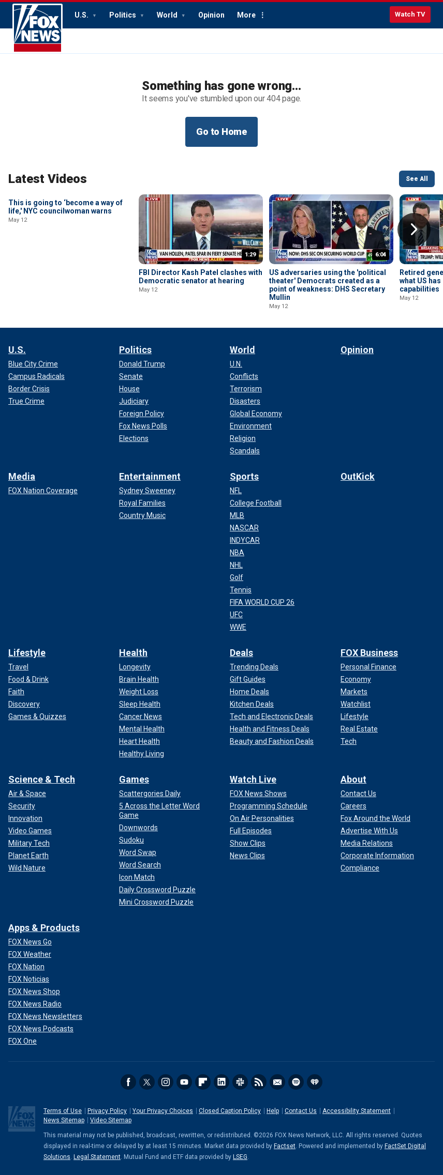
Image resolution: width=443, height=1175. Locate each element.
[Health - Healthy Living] (141, 754)
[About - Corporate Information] (377, 855)
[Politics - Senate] (131, 376)
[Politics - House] (129, 389)
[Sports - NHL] (236, 565)
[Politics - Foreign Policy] (141, 413)
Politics (123, 15)
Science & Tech (41, 779)
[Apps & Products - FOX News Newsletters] (45, 1016)
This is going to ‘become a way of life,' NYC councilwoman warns (65, 276)
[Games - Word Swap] (137, 852)
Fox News (37, 28)
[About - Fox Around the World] (375, 818)
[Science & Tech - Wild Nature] (27, 868)
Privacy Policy (107, 1111)
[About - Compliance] (360, 868)
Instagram (165, 1082)
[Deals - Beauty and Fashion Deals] (272, 741)
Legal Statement (97, 1157)
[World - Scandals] (245, 451)
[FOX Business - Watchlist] (356, 704)
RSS (259, 1082)
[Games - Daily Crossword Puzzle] (157, 890)
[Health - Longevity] (135, 667)
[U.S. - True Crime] (26, 401)
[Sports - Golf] (236, 577)
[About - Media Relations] (367, 843)
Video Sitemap (110, 1120)
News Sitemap (63, 1120)
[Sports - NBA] (237, 552)
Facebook (128, 1082)
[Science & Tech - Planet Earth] (28, 855)
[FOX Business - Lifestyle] (354, 716)
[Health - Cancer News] (140, 716)
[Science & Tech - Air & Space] (27, 793)
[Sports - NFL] (236, 490)
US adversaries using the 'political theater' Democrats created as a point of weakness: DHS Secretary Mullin (327, 284)
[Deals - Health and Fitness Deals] (269, 729)
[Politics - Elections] (134, 438)
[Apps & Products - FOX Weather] (29, 954)
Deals (241, 652)
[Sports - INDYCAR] (245, 540)
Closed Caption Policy (230, 1111)
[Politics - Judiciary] (134, 401)
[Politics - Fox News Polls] (143, 426)
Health (133, 652)
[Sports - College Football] (256, 503)
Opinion (211, 15)
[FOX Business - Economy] (356, 679)
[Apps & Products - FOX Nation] (26, 967)
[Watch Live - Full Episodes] (251, 831)
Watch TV (410, 14)
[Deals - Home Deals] (249, 692)
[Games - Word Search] (140, 865)
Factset (285, 1146)
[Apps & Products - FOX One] (22, 1041)
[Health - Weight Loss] (138, 692)
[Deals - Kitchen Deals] (252, 704)
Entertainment (150, 476)
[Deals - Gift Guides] (247, 679)
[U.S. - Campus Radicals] (36, 376)
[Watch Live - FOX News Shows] (258, 793)
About (353, 779)
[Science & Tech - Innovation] (25, 818)
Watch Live (253, 779)
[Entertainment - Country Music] (142, 515)
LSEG (240, 1157)
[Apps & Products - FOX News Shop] (34, 991)
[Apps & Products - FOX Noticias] (28, 979)
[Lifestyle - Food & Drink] (28, 679)
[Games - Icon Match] (137, 877)
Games (134, 779)
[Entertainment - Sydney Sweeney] (147, 490)
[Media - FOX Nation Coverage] (43, 490)
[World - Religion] (243, 438)
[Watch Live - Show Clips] (247, 843)
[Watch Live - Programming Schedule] (268, 806)
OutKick (358, 476)
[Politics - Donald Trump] (142, 364)
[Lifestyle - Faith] (16, 692)
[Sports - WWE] (238, 627)
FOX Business (369, 652)
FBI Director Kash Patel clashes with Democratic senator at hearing (200, 276)
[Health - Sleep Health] (139, 704)
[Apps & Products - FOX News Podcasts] (40, 1029)
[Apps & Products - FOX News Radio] (35, 1004)
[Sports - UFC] (236, 615)
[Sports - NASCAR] (244, 528)
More (246, 15)
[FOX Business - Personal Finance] (368, 667)
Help (273, 1111)
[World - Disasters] (245, 401)
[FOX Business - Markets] (354, 692)
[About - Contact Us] (358, 793)
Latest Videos (47, 179)
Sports (244, 476)
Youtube (184, 1082)
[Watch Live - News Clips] (247, 855)
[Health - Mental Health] (142, 729)
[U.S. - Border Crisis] (29, 389)
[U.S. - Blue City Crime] (33, 364)
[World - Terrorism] (246, 389)
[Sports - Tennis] (241, 590)
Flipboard (203, 1082)
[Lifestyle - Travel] (18, 667)
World (168, 15)
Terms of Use (62, 1111)
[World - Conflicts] (244, 376)
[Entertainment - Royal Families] (142, 503)
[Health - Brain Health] (139, 679)
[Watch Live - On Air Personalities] (262, 818)
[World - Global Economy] (256, 413)
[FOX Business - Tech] (349, 741)
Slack (240, 1082)
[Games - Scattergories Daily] (150, 793)
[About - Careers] (353, 806)
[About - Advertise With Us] (369, 831)
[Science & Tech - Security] (21, 806)
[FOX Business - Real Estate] (359, 729)
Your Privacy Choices (162, 1111)
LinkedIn (221, 1082)
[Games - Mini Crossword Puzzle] (156, 902)
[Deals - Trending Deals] (254, 667)
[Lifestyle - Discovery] (24, 704)
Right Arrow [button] (414, 229)
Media (21, 476)
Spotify (296, 1082)
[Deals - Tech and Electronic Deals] (271, 716)
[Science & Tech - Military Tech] (29, 843)
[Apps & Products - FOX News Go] (30, 942)
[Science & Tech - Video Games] (30, 831)
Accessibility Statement (356, 1111)
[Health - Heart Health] (139, 741)
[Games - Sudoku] (131, 840)
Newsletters (277, 1082)
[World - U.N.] (236, 364)
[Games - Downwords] (138, 827)
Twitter (147, 1082)
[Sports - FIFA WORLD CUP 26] (262, 602)
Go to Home (221, 131)
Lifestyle (27, 652)
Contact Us (301, 1111)
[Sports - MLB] (237, 515)
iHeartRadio (314, 1082)
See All (417, 178)
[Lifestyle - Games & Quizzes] (37, 716)
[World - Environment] (251, 426)
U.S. (82, 15)
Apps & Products (44, 927)
